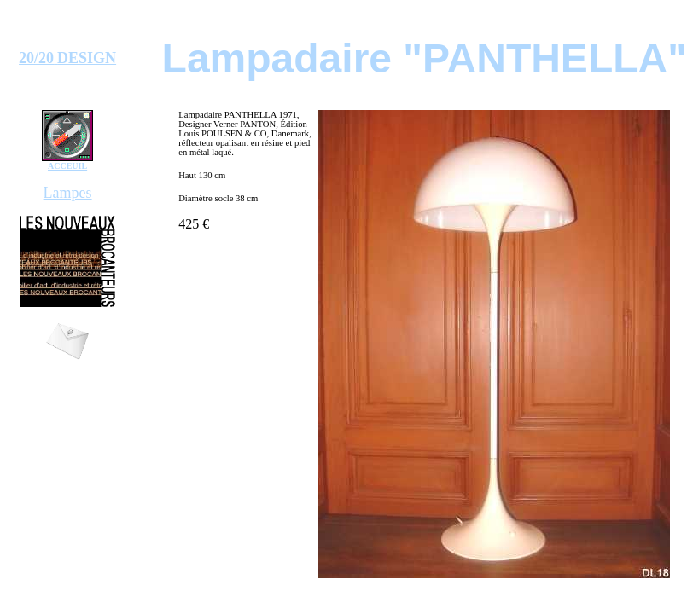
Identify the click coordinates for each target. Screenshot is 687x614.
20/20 (36, 58)
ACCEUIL (67, 166)
